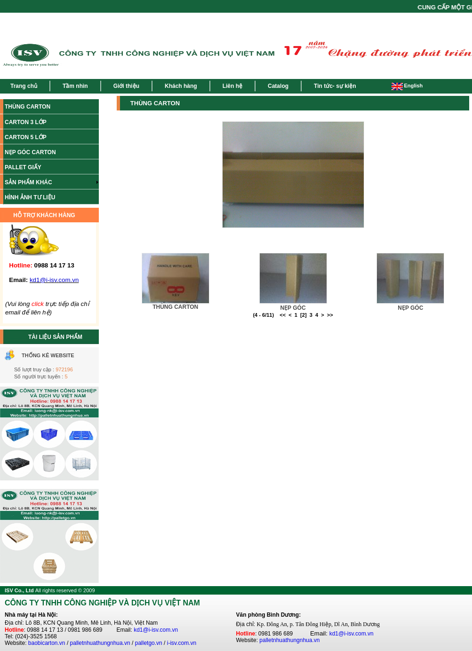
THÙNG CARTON (175, 307)
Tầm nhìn (75, 86)
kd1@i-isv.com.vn (156, 630)
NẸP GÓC (292, 308)
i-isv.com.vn (181, 643)
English (407, 85)
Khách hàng (181, 86)
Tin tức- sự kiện (335, 86)
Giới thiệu (126, 86)
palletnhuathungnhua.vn (100, 643)
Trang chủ (23, 86)
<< (283, 315)
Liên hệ (232, 86)
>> (330, 315)
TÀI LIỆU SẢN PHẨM (55, 337)
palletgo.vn (148, 643)
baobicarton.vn (46, 643)
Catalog (278, 86)
